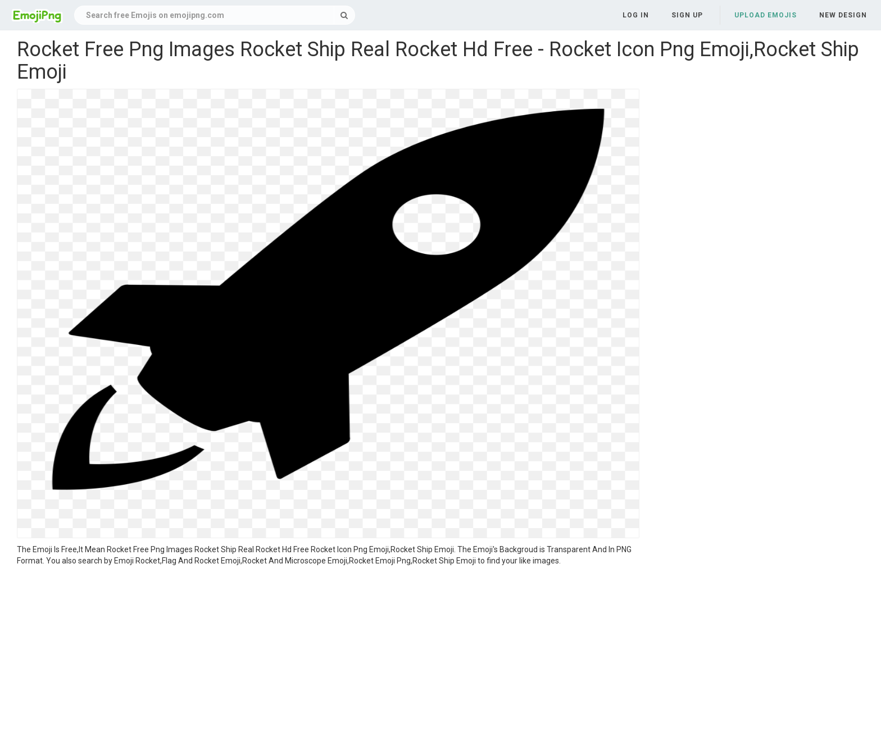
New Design (843, 15)
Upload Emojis (765, 15)
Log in (636, 15)
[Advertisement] (328, 650)
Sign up (687, 15)
